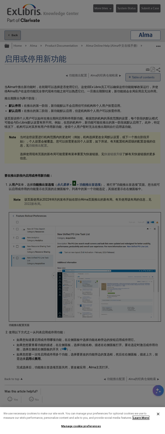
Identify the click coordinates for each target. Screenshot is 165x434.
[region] (82, 420)
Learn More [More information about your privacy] (141, 417)
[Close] (158, 414)
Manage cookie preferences (81, 426)
